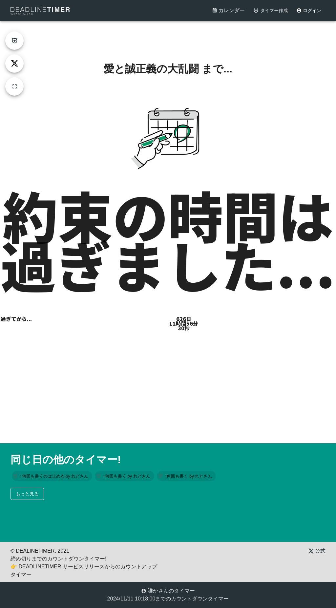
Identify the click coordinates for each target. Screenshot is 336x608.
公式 (317, 551)
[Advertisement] (168, 35)
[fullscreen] (14, 86)
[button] (52, 476)
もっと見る (27, 493)
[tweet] (14, 63)
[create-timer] (14, 40)
